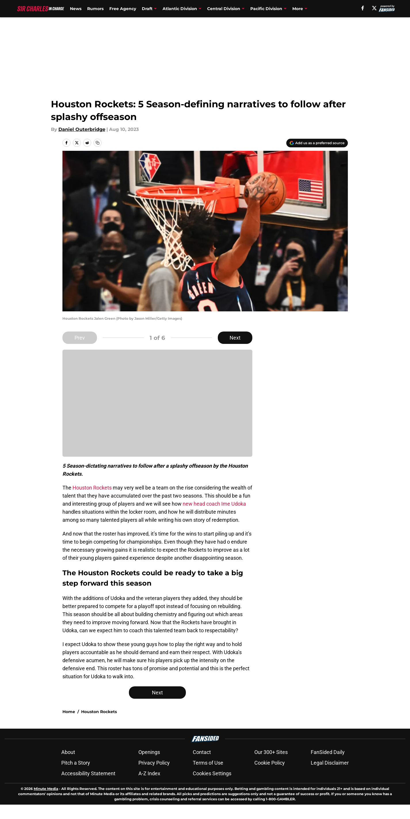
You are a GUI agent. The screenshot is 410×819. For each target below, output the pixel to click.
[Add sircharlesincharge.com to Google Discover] (317, 143)
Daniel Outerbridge (81, 129)
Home (68, 711)
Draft (147, 8)
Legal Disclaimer (330, 763)
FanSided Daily (328, 752)
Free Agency (122, 8)
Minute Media (46, 788)
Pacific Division (266, 8)
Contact (202, 752)
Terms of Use (208, 763)
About (68, 752)
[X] (374, 8)
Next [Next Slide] (235, 338)
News (75, 8)
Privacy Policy (154, 763)
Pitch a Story (75, 763)
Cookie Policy (269, 763)
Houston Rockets (92, 488)
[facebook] (362, 8)
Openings (149, 752)
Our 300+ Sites (271, 752)
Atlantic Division (180, 8)
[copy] (98, 143)
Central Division (223, 8)
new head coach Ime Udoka (214, 504)
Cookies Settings (212, 773)
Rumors (95, 8)
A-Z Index (149, 773)
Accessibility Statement (88, 773)
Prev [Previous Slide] (80, 338)
